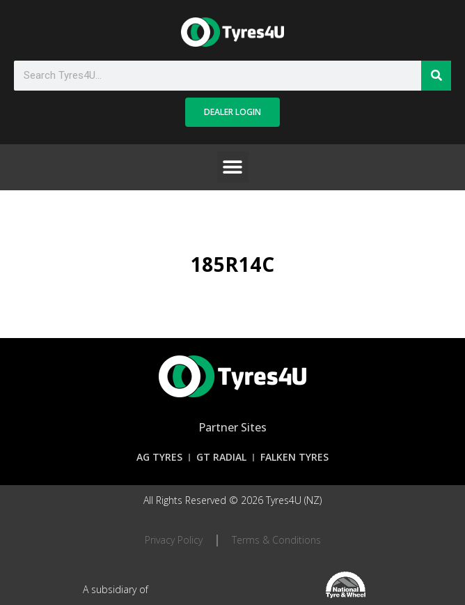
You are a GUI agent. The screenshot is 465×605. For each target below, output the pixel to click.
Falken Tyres (294, 457)
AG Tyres (159, 457)
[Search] (436, 76)
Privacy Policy (174, 539)
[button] (233, 167)
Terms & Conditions (276, 539)
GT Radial (221, 457)
